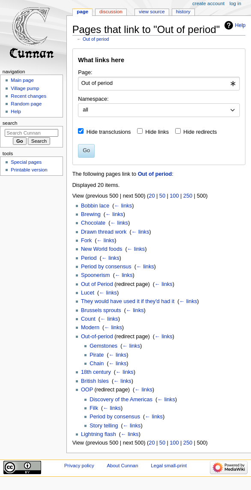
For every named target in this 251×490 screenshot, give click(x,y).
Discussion (110, 11)
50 (162, 196)
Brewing (91, 214)
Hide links (157, 132)
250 (187, 196)
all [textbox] (85, 110)
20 (152, 196)
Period (89, 258)
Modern (90, 328)
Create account (208, 3)
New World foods (101, 249)
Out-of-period (97, 337)
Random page (26, 103)
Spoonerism (95, 275)
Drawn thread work (103, 232)
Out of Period (97, 284)
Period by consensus (106, 267)
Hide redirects (200, 132)
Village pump (25, 88)
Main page (22, 80)
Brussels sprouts (101, 310)
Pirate (97, 355)
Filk (94, 408)
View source (151, 11)
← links (123, 206)
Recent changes (28, 96)
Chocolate (93, 223)
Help (240, 25)
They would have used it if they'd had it (127, 301)
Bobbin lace (95, 206)
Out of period (96, 39)
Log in (235, 3)
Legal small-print (169, 465)
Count (88, 319)
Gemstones (103, 346)
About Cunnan (122, 465)
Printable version (29, 169)
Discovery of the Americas (121, 400)
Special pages (26, 162)
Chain (97, 364)
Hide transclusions (109, 132)
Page (82, 11)
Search (10, 123)
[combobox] (158, 83)
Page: (85, 72)
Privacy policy (79, 465)
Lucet (87, 293)
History (183, 11)
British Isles (95, 381)
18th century (96, 372)
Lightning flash (98, 434)
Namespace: (93, 99)
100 (174, 196)
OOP (87, 390)
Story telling (104, 426)
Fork (86, 240)
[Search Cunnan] (31, 133)
